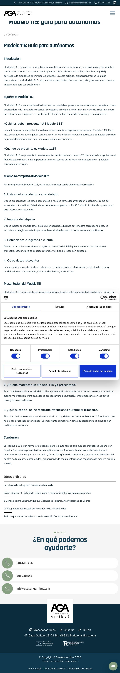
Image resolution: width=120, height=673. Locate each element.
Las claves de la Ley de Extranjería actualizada (28, 485)
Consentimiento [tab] (21, 306)
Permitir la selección (60, 371)
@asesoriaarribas (42, 630)
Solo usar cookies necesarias (22, 371)
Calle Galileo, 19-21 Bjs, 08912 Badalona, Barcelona (60, 635)
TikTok (84, 630)
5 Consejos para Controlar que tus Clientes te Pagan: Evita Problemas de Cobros (47, 501)
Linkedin (66, 630)
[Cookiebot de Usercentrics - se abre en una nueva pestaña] (102, 297)
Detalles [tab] (60, 306)
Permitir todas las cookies (97, 371)
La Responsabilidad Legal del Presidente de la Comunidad (35, 508)
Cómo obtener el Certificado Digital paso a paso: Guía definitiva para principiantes (47, 493)
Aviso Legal (34, 668)
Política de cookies (55, 668)
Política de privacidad (80, 668)
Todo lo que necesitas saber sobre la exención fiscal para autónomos (40, 516)
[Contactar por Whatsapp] (113, 666)
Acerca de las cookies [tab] (99, 306)
